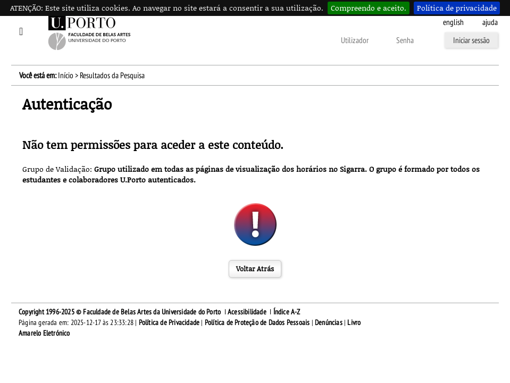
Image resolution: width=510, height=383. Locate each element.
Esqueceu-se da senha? (219, 41)
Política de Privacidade (169, 322)
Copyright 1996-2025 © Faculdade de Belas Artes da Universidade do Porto (120, 312)
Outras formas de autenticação (293, 41)
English (453, 22)
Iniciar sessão (471, 40)
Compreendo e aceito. (368, 8)
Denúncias (328, 322)
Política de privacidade (457, 8)
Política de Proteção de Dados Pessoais (257, 322)
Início (65, 75)
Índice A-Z (286, 312)
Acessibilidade (247, 312)
